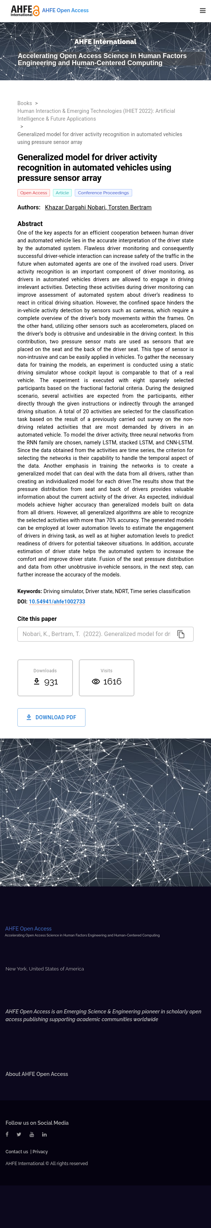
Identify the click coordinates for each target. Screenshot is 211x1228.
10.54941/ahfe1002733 (57, 602)
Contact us (17, 1151)
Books (24, 103)
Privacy (40, 1151)
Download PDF (51, 718)
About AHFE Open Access (37, 1074)
